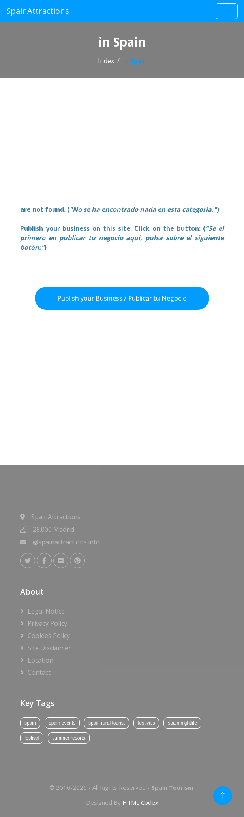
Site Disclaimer (49, 648)
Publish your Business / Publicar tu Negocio (122, 298)
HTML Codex (140, 802)
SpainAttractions (37, 11)
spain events (62, 723)
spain (30, 723)
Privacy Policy (47, 623)
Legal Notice (46, 611)
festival (31, 738)
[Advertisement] (122, 146)
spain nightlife (182, 723)
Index (106, 60)
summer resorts (68, 738)
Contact (39, 672)
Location (40, 660)
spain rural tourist (106, 723)
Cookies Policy (49, 635)
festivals (146, 723)
